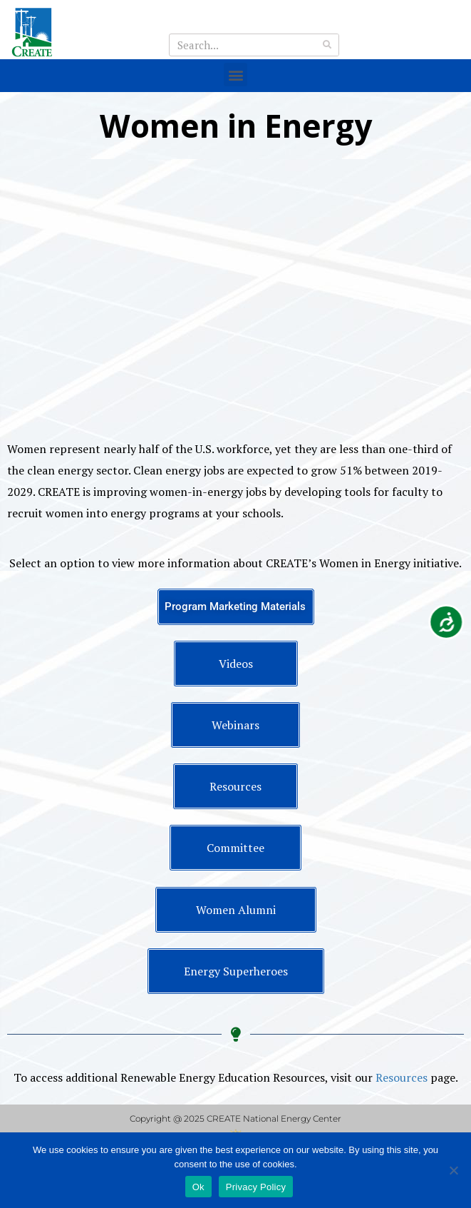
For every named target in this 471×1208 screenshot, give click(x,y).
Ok (198, 1187)
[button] (235, 74)
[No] (453, 1170)
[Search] (327, 45)
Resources (402, 1077)
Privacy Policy (256, 1187)
